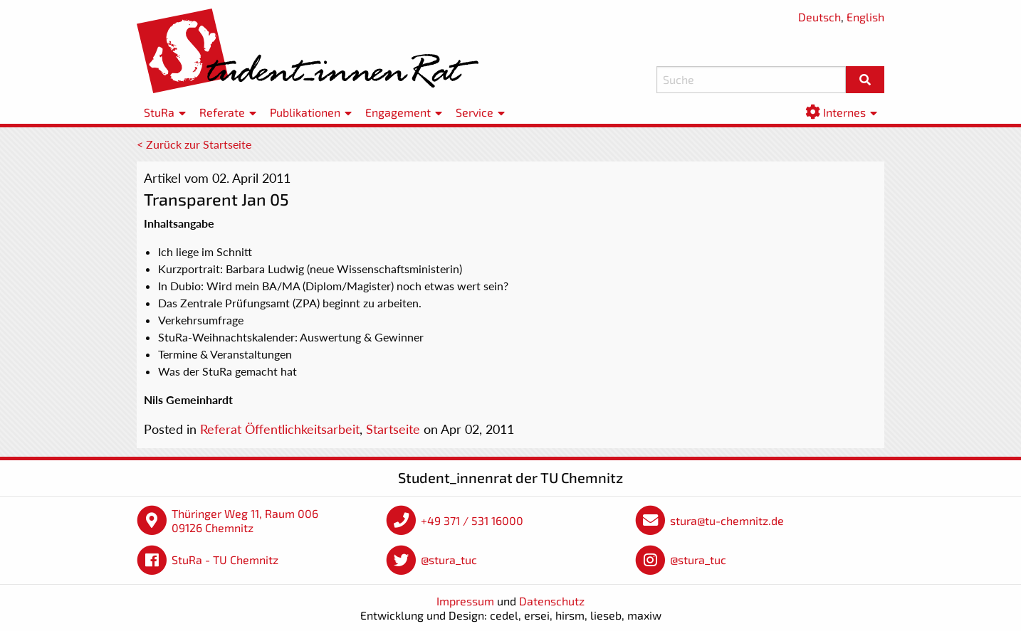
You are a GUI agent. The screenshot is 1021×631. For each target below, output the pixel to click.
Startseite (393, 429)
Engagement (398, 112)
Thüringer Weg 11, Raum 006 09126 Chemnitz (245, 520)
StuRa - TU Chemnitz (225, 559)
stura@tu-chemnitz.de (727, 520)
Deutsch (819, 16)
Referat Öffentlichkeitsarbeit (280, 429)
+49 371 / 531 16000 (472, 520)
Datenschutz (552, 601)
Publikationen (305, 112)
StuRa (159, 112)
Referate (222, 112)
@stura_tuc (449, 559)
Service (474, 112)
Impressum (465, 601)
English (865, 16)
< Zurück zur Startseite (194, 144)
